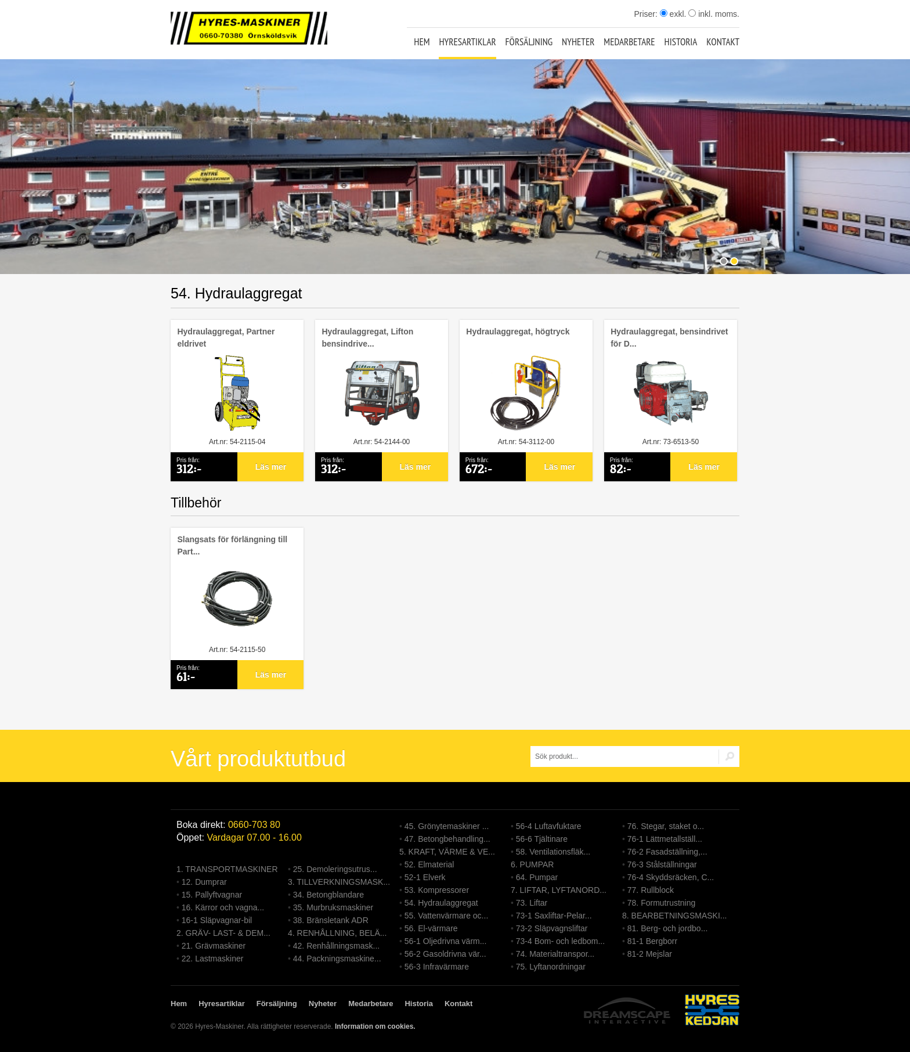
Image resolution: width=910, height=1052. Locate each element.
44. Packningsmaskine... (337, 958)
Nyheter (578, 41)
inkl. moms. (713, 14)
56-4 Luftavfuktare (549, 826)
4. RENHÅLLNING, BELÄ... (337, 933)
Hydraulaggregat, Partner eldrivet (226, 337)
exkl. (673, 14)
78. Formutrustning (661, 902)
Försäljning (529, 41)
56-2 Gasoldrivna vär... (445, 954)
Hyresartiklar (467, 41)
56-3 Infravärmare (437, 966)
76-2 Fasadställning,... (667, 851)
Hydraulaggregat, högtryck (517, 331)
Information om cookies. (375, 1026)
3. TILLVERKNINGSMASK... (339, 882)
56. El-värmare (431, 928)
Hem (421, 41)
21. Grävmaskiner (213, 945)
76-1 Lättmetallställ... (664, 839)
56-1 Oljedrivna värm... (446, 941)
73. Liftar (531, 902)
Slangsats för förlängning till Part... (232, 545)
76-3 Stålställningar (662, 864)
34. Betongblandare (328, 894)
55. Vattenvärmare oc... (446, 915)
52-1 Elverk (425, 877)
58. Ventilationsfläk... (553, 851)
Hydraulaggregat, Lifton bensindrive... (367, 337)
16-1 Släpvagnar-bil (217, 920)
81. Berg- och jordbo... (667, 928)
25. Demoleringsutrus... (335, 869)
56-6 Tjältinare (542, 839)
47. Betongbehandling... (447, 839)
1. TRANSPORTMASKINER (227, 869)
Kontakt (722, 41)
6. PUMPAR (532, 864)
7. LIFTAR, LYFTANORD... (558, 890)
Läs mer (271, 466)
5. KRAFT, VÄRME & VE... (447, 851)
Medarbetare (629, 41)
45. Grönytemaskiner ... (447, 826)
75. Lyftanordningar (551, 966)
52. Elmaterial (429, 864)
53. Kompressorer (437, 890)
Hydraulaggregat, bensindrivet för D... (669, 337)
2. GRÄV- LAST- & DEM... (223, 933)
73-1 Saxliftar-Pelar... (554, 915)
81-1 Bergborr (652, 941)
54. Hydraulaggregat (441, 902)
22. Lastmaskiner (213, 958)
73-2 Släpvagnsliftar (552, 928)
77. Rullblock (650, 890)
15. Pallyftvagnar (212, 894)
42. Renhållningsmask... (336, 945)
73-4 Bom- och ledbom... (560, 941)
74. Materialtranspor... (555, 954)
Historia (681, 41)
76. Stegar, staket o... (665, 826)
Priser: (646, 14)
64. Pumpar (537, 877)
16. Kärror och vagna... (223, 907)
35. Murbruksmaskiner (333, 907)
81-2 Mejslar (649, 954)
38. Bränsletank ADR (331, 920)
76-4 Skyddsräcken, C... (670, 877)
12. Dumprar (204, 882)
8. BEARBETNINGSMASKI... (674, 915)
